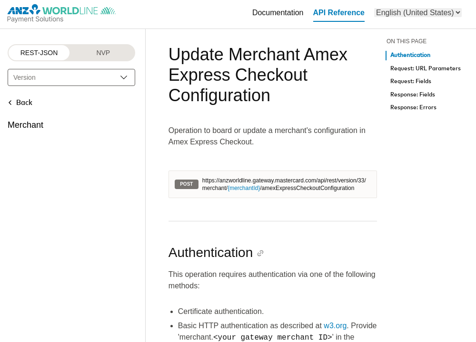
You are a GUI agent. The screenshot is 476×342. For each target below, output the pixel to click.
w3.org (335, 326)
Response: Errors (413, 107)
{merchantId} (244, 188)
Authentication (410, 55)
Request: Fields (410, 81)
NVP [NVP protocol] (103, 53)
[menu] (418, 12)
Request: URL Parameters (425, 69)
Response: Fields (412, 95)
